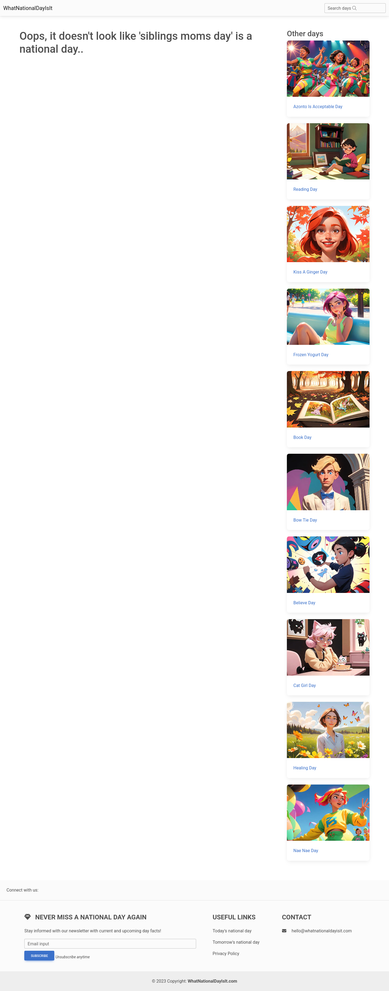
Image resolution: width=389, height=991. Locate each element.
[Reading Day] (328, 161)
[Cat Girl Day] (328, 657)
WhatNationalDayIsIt (27, 8)
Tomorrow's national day (236, 942)
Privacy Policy (226, 953)
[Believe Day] (328, 574)
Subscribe (39, 956)
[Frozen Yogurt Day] (328, 327)
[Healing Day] (328, 740)
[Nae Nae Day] (328, 823)
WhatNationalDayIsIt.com (212, 981)
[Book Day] (328, 409)
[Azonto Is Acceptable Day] (328, 79)
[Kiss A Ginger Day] (328, 244)
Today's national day (232, 930)
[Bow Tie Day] (328, 492)
